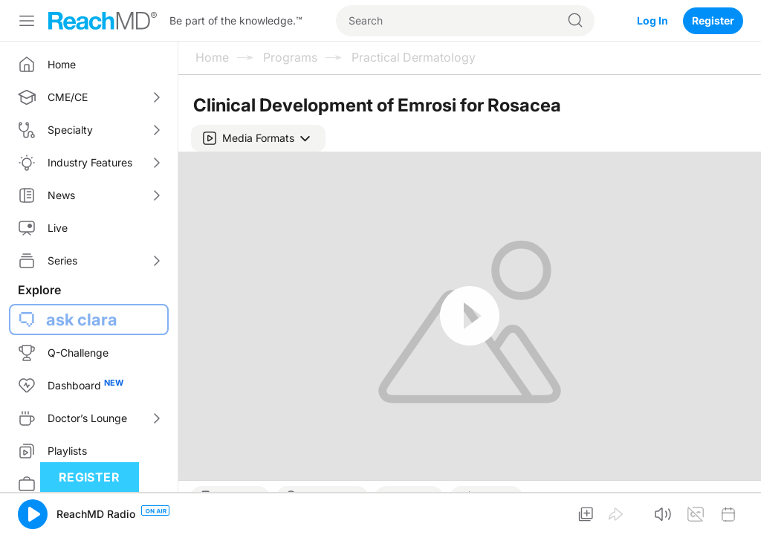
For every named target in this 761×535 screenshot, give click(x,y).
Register (713, 20)
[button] (258, 138)
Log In (652, 20)
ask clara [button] (81, 319)
